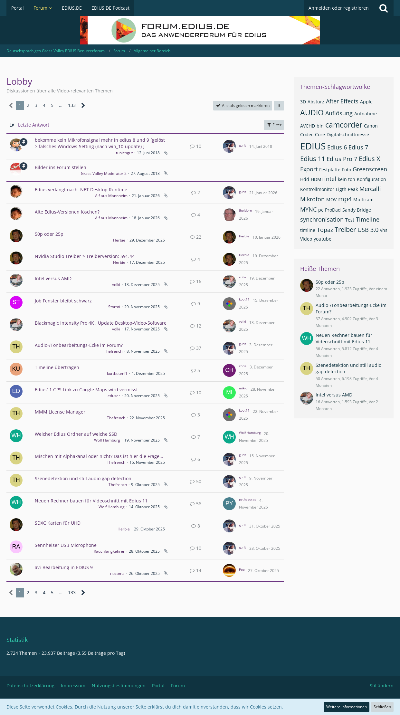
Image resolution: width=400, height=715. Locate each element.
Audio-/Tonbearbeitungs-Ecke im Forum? (79, 345)
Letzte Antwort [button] (33, 125)
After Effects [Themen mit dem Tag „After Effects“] (342, 101)
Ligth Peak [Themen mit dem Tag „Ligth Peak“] (347, 189)
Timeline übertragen (57, 367)
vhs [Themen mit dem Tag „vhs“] (383, 230)
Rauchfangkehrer (109, 551)
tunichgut (124, 153)
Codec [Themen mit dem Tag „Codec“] (306, 134)
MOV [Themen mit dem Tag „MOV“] (331, 199)
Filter (273, 125)
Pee (242, 569)
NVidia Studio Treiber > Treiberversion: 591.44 (85, 256)
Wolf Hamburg (107, 440)
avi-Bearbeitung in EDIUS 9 (64, 567)
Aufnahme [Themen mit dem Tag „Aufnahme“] (365, 113)
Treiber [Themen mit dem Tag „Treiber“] (345, 229)
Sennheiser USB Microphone (66, 545)
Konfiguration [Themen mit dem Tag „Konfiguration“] (371, 179)
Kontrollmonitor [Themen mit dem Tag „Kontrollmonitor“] (317, 189)
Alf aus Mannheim (111, 195)
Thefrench (113, 351)
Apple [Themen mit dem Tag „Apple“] (366, 102)
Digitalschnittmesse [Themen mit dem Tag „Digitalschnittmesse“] (348, 134)
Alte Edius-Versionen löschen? (67, 212)
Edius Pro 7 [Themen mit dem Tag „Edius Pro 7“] (342, 159)
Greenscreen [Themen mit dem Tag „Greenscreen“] (370, 169)
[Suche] (384, 8)
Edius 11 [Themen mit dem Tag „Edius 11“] (312, 158)
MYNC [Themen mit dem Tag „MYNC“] (308, 209)
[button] (279, 105)
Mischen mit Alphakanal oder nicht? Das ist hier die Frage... (99, 456)
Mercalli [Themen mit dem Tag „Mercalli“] (370, 189)
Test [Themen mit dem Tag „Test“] (349, 220)
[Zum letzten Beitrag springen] (229, 146)
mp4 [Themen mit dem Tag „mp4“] (345, 199)
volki (116, 284)
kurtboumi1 (117, 373)
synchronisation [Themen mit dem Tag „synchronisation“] (322, 219)
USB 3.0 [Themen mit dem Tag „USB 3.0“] (367, 230)
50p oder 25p (49, 234)
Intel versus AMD (53, 278)
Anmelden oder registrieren (339, 8)
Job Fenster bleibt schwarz (63, 301)
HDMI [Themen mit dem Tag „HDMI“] (317, 179)
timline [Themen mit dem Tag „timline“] (307, 230)
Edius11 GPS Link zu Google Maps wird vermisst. (87, 389)
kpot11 (244, 299)
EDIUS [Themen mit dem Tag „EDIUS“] (313, 146)
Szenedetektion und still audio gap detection (83, 478)
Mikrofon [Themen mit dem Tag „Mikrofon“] (312, 199)
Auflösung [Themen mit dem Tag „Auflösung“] (339, 113)
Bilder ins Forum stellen (60, 167)
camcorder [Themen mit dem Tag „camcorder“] (343, 124)
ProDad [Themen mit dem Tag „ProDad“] (333, 210)
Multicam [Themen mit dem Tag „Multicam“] (363, 199)
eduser (114, 395)
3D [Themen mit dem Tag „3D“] (303, 102)
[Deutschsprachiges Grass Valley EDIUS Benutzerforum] (200, 30)
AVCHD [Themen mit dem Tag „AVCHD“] (307, 126)
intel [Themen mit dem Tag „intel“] (330, 179)
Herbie (119, 240)
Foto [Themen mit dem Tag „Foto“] (346, 170)
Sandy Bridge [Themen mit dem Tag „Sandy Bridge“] (356, 210)
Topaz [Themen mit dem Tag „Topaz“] (325, 230)
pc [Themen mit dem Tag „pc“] (320, 210)
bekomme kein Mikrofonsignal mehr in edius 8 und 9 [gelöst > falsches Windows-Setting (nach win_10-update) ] (100, 143)
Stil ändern (382, 685)
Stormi (114, 307)
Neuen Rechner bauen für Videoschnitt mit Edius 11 (91, 501)
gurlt (242, 145)
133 (72, 105)
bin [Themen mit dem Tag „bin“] (320, 126)
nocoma (117, 573)
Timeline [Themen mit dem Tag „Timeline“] (367, 219)
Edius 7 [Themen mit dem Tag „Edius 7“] (358, 147)
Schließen (382, 707)
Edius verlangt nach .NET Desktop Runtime (81, 189)
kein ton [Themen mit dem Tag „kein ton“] (346, 179)
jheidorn (245, 210)
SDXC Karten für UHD (58, 523)
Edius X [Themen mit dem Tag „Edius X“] (369, 158)
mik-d (243, 388)
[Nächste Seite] (83, 105)
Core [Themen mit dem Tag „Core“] (320, 134)
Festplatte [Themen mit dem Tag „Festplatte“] (329, 170)
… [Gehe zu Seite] (60, 105)
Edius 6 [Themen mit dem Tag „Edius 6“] (337, 147)
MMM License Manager (60, 412)
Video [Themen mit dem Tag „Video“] (306, 239)
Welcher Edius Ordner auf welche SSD (76, 434)
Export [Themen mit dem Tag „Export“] (309, 169)
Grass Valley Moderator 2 (104, 173)
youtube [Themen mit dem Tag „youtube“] (322, 239)
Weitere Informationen (346, 707)
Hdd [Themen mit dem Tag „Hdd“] (304, 179)
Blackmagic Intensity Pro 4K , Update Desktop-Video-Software (101, 323)
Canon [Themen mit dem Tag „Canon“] (371, 126)
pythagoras (247, 499)
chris (242, 366)
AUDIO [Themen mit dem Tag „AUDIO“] (312, 112)
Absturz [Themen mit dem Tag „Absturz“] (316, 102)
